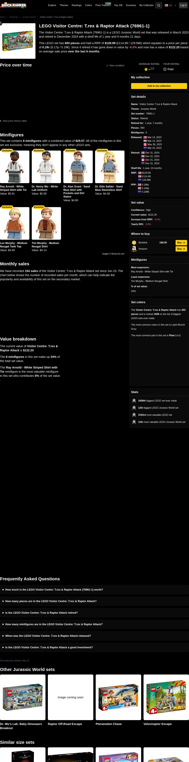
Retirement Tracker (105, 679)
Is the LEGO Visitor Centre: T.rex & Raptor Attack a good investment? (49, 507)
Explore (52, 5)
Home (2, 17)
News (50, 679)
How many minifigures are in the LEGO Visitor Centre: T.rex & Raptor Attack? (54, 483)
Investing (52, 684)
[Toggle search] (158, 5)
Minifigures (148, 689)
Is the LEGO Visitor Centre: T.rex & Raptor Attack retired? (41, 472)
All (144, 679)
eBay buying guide (105, 684)
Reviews (52, 689)
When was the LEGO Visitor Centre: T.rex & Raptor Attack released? (48, 495)
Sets (145, 684)
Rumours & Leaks (57, 693)
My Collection (146, 5)
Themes (64, 5)
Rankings (77, 5)
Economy (131, 5)
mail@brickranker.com (11, 685)
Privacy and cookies (58, 703)
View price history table (15, 121)
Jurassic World (29, 17)
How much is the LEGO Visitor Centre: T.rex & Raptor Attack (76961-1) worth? (54, 449)
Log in (183, 5)
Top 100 (118, 5)
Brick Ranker (9, 673)
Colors (88, 5)
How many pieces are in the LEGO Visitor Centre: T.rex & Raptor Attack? (51, 460)
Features (52, 698)
